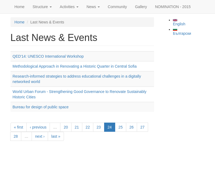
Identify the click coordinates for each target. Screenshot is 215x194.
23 (99, 127)
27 (142, 127)
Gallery (141, 7)
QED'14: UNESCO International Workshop (48, 56)
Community (117, 7)
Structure (42, 7)
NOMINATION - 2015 (173, 7)
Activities (69, 7)
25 (120, 127)
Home (20, 7)
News (93, 7)
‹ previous (38, 127)
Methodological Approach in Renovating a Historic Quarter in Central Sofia (75, 66)
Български (182, 32)
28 (16, 136)
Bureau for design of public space (41, 107)
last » (55, 136)
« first (18, 127)
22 (88, 127)
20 (66, 127)
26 (131, 127)
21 (77, 127)
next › (40, 136)
